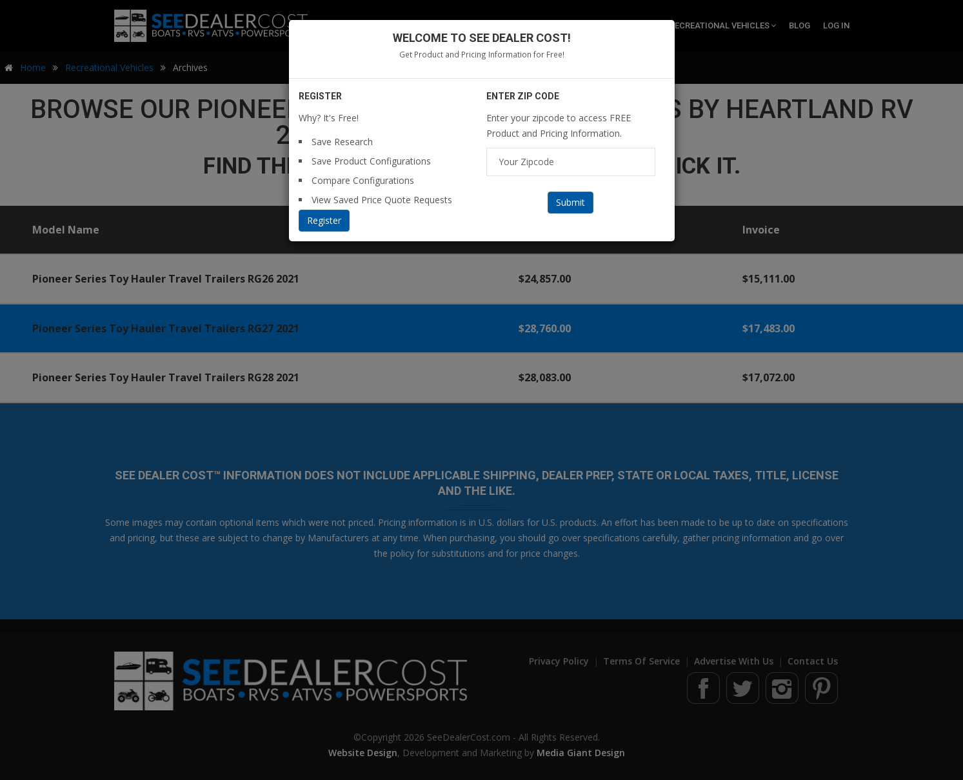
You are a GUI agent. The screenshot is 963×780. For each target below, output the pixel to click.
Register (324, 220)
